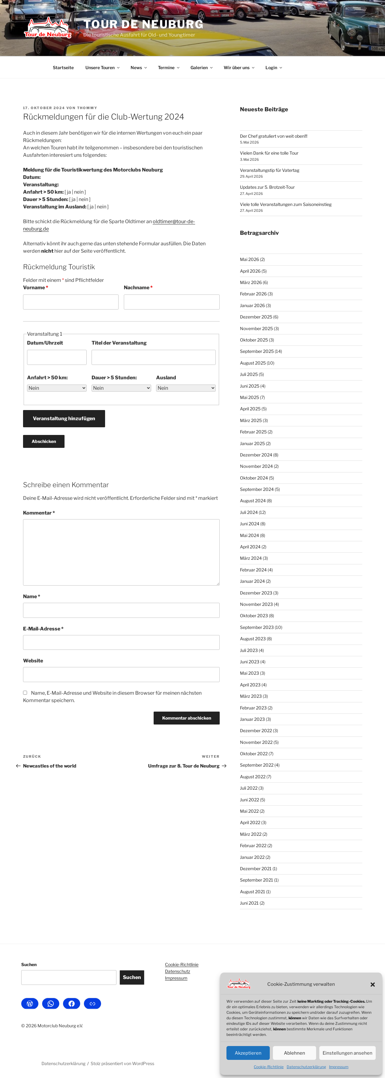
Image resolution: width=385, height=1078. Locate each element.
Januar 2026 (252, 305)
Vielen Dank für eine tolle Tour (269, 153)
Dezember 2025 (256, 316)
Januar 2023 (252, 719)
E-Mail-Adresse (43, 629)
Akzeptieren (248, 1053)
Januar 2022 (252, 857)
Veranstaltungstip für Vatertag (269, 170)
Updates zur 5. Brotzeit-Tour (267, 187)
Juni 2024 (249, 523)
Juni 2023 (249, 661)
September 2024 (257, 489)
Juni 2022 (249, 799)
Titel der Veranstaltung (119, 343)
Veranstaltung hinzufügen (64, 418)
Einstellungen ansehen (347, 1053)
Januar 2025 (252, 443)
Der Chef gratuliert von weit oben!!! (273, 136)
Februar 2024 (253, 569)
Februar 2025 (253, 431)
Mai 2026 (249, 259)
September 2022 (256, 765)
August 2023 (253, 638)
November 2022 (256, 742)
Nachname (138, 287)
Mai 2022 (249, 811)
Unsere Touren (102, 67)
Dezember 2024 (256, 454)
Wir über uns (239, 67)
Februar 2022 (253, 845)
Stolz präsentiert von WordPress (122, 1063)
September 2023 (257, 627)
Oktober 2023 (254, 615)
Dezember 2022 (256, 730)
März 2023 (251, 696)
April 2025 (250, 408)
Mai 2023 (249, 673)
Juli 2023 (249, 650)
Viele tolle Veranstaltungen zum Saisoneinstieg (286, 204)
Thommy (87, 108)
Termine (169, 67)
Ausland (166, 378)
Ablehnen (294, 1053)
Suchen (29, 964)
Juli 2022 (248, 788)
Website (33, 661)
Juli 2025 (249, 374)
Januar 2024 (252, 581)
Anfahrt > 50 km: (47, 378)
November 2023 (256, 604)
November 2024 (256, 466)
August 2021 (252, 891)
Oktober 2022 (254, 753)
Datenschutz (177, 971)
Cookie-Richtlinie (269, 1066)
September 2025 (257, 351)
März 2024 (251, 558)
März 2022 (250, 834)
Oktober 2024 (254, 477)
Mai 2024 (249, 535)
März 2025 (251, 420)
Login (274, 67)
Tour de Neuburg (143, 24)
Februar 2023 (253, 707)
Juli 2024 (249, 512)
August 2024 (253, 500)
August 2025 (253, 362)
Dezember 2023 (256, 592)
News (139, 67)
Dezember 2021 (256, 868)
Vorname (35, 287)
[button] (373, 984)
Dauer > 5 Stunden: (114, 378)
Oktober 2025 (254, 339)
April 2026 (250, 271)
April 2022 (250, 822)
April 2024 (250, 546)
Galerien (202, 67)
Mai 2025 (249, 397)
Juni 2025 (249, 386)
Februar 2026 (253, 293)
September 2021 (256, 880)
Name (31, 596)
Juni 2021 (249, 903)
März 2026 (251, 282)
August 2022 (252, 776)
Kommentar (39, 513)
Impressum (338, 1066)
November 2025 (256, 328)
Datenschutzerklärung (306, 1066)
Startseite (63, 67)
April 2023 (250, 684)
